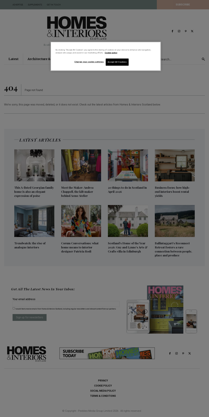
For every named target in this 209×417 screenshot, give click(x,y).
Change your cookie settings (89, 62)
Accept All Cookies (117, 62)
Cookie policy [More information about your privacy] (111, 53)
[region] (105, 56)
